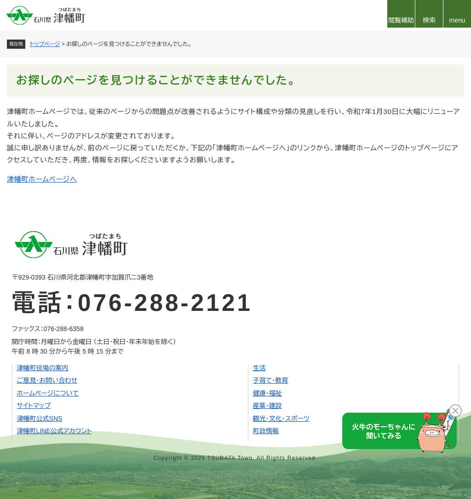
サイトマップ (34, 405)
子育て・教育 (270, 380)
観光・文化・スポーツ (281, 418)
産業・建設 (267, 405)
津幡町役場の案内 (43, 368)
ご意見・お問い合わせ (47, 380)
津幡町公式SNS (40, 418)
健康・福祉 (267, 393)
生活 (259, 368)
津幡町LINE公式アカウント (54, 431)
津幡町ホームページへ (42, 179)
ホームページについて (48, 393)
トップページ (45, 44)
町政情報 (266, 431)
